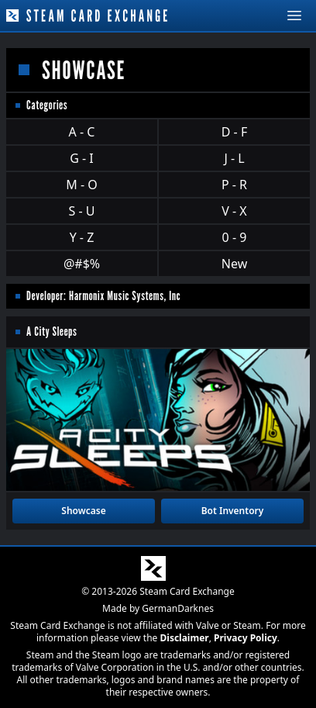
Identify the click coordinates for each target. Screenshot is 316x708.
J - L (234, 158)
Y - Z (82, 237)
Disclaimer (184, 637)
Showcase (83, 510)
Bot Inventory (232, 510)
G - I (82, 158)
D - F (234, 131)
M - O (81, 184)
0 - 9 (234, 237)
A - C (82, 131)
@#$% (82, 263)
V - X (234, 210)
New (234, 263)
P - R (234, 184)
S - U (82, 210)
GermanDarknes (178, 608)
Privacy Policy (245, 637)
